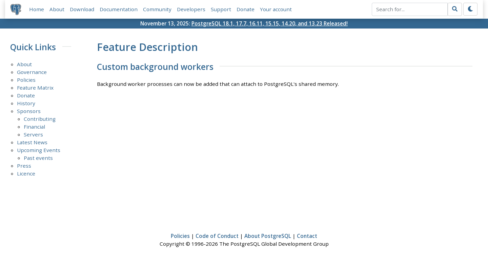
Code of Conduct (217, 235)
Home (36, 9)
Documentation (119, 9)
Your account (276, 9)
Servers (33, 134)
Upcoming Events (38, 150)
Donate (246, 9)
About (56, 9)
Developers (191, 9)
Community (157, 9)
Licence (26, 173)
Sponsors (29, 111)
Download (82, 9)
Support (221, 9)
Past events (38, 157)
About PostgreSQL (267, 235)
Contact (307, 235)
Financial (34, 126)
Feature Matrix (35, 87)
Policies (26, 79)
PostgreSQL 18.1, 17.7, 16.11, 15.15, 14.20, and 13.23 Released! (269, 23)
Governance (32, 72)
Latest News (32, 142)
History (26, 103)
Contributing (40, 118)
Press (24, 165)
